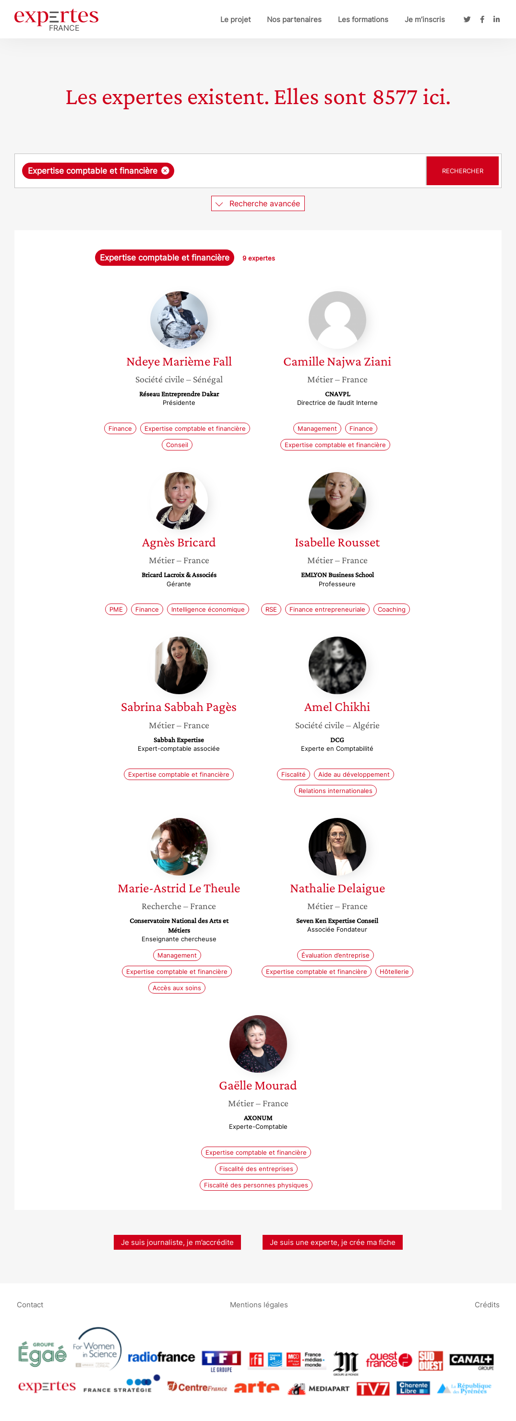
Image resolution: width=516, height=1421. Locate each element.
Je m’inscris (425, 19)
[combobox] (221, 170)
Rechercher (462, 171)
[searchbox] (276, 171)
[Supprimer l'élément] (165, 170)
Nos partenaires (294, 19)
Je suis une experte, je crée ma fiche (333, 1242)
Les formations (363, 19)
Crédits (487, 1304)
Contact (30, 1304)
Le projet (235, 19)
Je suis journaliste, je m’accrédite (177, 1242)
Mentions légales (259, 1304)
